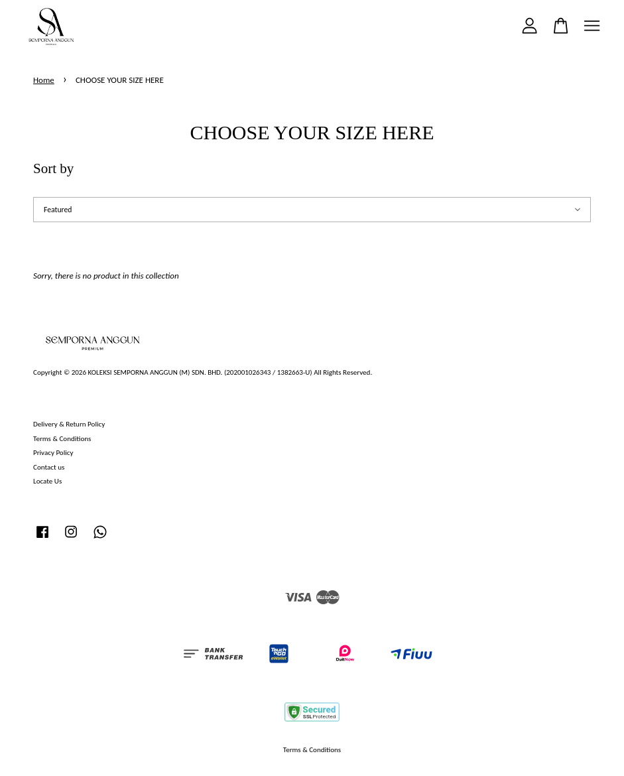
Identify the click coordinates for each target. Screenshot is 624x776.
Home (43, 80)
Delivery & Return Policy (69, 423)
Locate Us (47, 480)
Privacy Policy (53, 452)
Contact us (48, 467)
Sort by (53, 168)
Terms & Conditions (62, 438)
